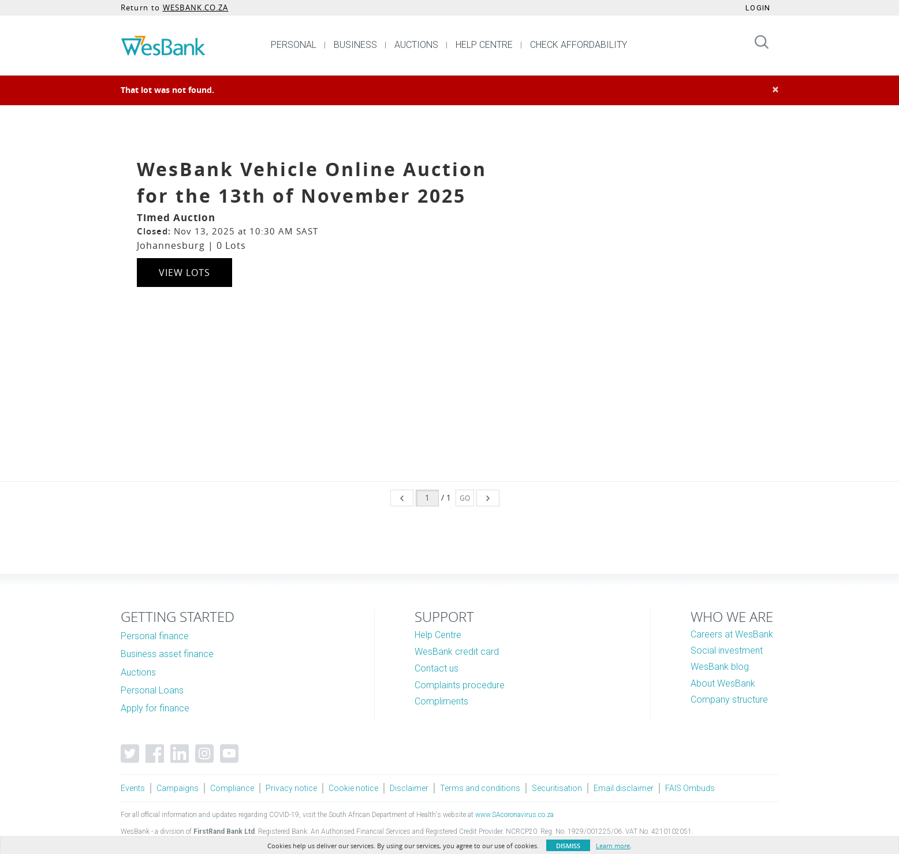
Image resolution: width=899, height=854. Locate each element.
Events (133, 788)
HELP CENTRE (484, 44)
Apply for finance (155, 708)
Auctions (138, 672)
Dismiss (568, 845)
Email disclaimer (624, 788)
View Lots (184, 272)
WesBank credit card (457, 651)
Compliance (232, 788)
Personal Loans (152, 690)
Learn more (613, 845)
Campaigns (177, 788)
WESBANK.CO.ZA (196, 7)
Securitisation (557, 788)
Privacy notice (291, 788)
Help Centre (438, 634)
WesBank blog (720, 666)
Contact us (436, 668)
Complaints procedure (460, 685)
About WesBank (723, 683)
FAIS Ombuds (690, 788)
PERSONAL (293, 44)
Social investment (727, 650)
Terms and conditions (480, 788)
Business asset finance (167, 653)
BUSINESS (355, 44)
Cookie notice (353, 788)
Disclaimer (409, 788)
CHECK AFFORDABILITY (578, 44)
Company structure (729, 699)
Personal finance (155, 636)
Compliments (441, 701)
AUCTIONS (416, 44)
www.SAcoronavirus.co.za (514, 815)
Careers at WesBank (732, 634)
